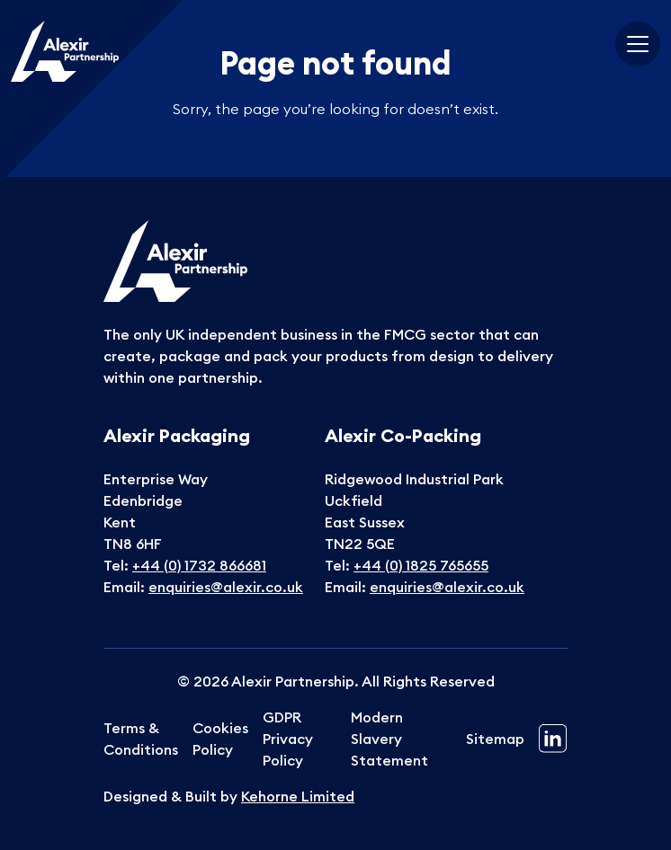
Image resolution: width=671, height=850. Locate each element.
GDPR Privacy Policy (288, 738)
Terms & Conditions (140, 738)
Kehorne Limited (297, 796)
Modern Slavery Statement (389, 738)
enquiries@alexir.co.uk (225, 587)
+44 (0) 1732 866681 (199, 565)
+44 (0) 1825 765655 (420, 565)
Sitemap (495, 739)
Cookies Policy (220, 738)
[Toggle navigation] (637, 44)
